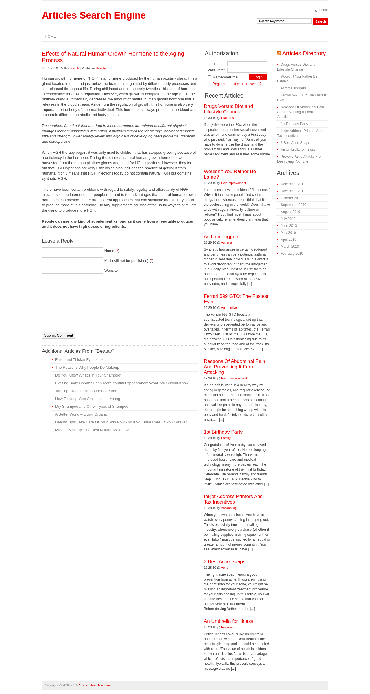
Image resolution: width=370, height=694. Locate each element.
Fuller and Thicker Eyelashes (79, 359)
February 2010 (292, 253)
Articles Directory (304, 53)
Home (323, 10)
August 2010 (290, 212)
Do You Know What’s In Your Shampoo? (88, 375)
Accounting (229, 508)
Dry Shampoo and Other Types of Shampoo (91, 406)
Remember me (222, 77)
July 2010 (288, 219)
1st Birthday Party (223, 432)
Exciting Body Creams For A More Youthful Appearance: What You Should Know (121, 383)
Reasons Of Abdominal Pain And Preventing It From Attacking (234, 367)
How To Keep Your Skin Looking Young (87, 398)
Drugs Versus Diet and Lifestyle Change (228, 109)
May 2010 (288, 233)
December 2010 (293, 184)
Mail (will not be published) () (129, 260)
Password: (216, 70)
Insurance (228, 627)
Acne (224, 567)
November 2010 (293, 191)
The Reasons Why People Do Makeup (87, 367)
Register (218, 84)
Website (111, 270)
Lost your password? (246, 84)
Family (225, 438)
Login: (212, 64)
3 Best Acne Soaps (224, 561)
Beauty (101, 68)
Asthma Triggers (222, 236)
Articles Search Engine (94, 15)
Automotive (229, 307)
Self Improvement (233, 183)
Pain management (234, 378)
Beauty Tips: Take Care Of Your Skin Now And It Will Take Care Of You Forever (121, 422)
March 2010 (290, 247)
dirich (75, 68)
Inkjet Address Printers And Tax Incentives (233, 499)
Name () (111, 251)
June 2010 (289, 226)
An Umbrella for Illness (228, 621)
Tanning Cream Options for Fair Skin (85, 391)
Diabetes (227, 118)
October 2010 (291, 198)
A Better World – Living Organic (81, 414)
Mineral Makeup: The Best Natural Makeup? (92, 430)
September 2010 (293, 205)
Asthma (226, 242)
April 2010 (288, 240)
